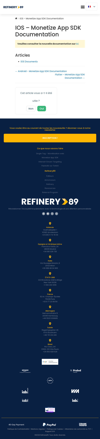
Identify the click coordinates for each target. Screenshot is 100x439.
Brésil (50, 344)
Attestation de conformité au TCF (78, 429)
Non (31, 108)
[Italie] (50, 257)
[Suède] (50, 323)
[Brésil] (50, 340)
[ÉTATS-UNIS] (50, 273)
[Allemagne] (50, 307)
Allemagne (50, 311)
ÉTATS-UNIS (50, 277)
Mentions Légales (38, 429)
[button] (83, 7)
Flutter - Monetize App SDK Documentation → (70, 76)
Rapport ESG (50, 431)
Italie (50, 261)
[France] (50, 290)
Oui (42, 108)
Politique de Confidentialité (18, 429)
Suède (50, 327)
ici (77, 43)
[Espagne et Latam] (50, 240)
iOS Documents (29, 61)
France (50, 294)
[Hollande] (50, 223)
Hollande (50, 227)
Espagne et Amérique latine (50, 244)
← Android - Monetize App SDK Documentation (41, 71)
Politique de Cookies (55, 429)
